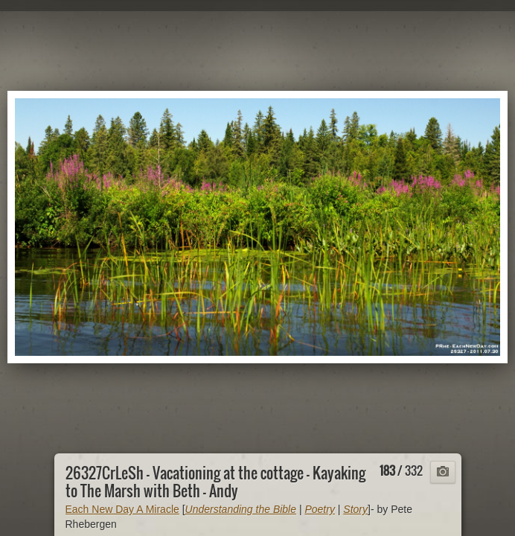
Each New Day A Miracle (122, 509)
